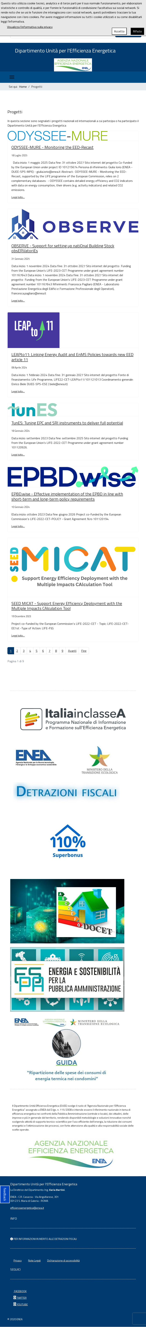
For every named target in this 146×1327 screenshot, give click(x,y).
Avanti (72, 651)
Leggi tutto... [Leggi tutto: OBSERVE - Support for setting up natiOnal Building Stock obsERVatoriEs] (18, 301)
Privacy (17, 1261)
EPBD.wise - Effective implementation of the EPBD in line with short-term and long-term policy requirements (67, 496)
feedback (4, 1194)
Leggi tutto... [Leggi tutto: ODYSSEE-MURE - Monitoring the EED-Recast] (18, 197)
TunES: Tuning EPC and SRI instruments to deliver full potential (67, 423)
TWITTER (20, 1298)
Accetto (119, 31)
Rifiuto (137, 31)
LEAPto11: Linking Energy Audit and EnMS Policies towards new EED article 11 (72, 357)
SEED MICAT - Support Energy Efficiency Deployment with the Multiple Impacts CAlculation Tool (66, 606)
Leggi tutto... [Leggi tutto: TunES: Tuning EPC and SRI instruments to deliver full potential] (18, 455)
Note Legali (34, 1261)
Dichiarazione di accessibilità (63, 1261)
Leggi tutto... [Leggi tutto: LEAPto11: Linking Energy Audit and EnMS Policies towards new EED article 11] (18, 391)
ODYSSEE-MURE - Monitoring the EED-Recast (52, 147)
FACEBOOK (20, 1291)
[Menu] (12, 77)
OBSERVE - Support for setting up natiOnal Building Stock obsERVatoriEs (62, 248)
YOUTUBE (20, 1305)
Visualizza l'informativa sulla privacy (30, 27)
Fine (83, 651)
